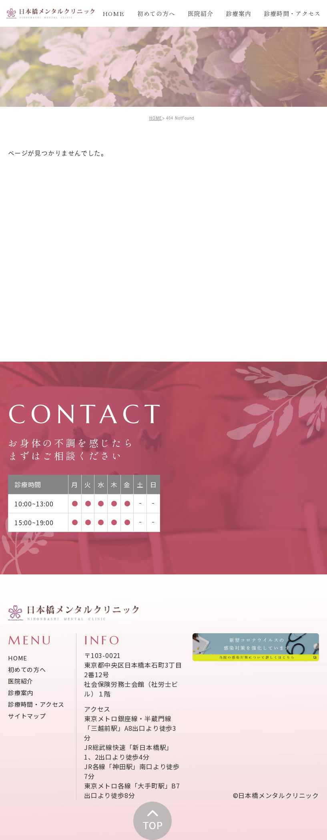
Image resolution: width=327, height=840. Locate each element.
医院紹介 (200, 13)
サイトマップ (27, 716)
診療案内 (238, 13)
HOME (113, 13)
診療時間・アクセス (292, 13)
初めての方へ (156, 13)
